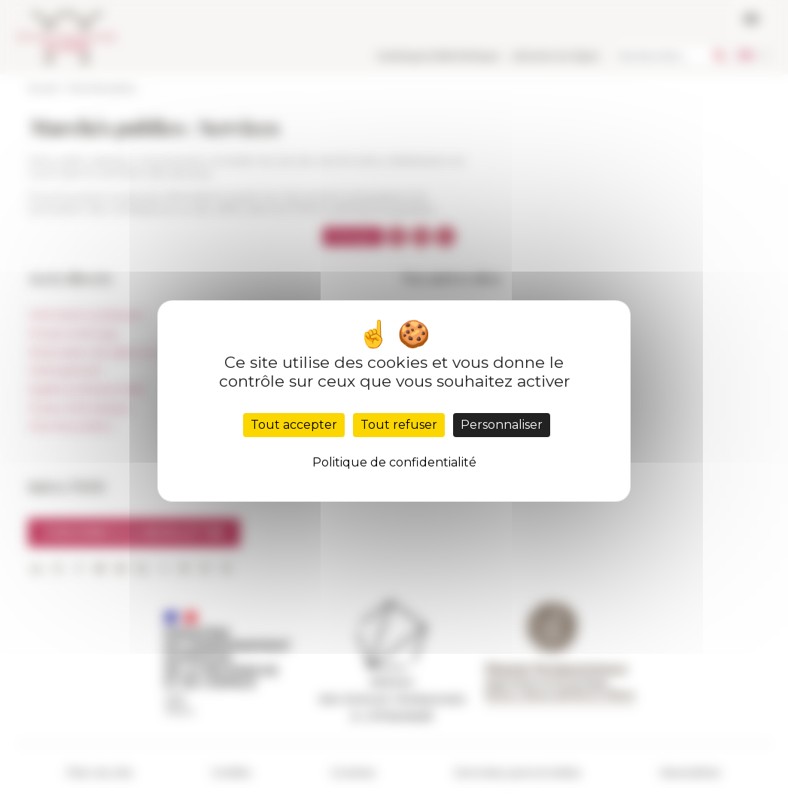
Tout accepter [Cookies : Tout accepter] (294, 425)
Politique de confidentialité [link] (394, 462)
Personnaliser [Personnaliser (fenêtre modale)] (502, 425)
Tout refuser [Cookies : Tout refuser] (399, 425)
